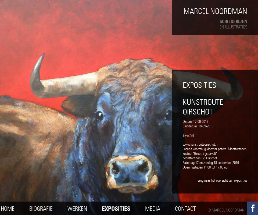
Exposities (116, 208)
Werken (77, 208)
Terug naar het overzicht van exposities (221, 180)
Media (152, 208)
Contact (185, 208)
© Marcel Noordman (226, 210)
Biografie (41, 208)
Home (8, 208)
